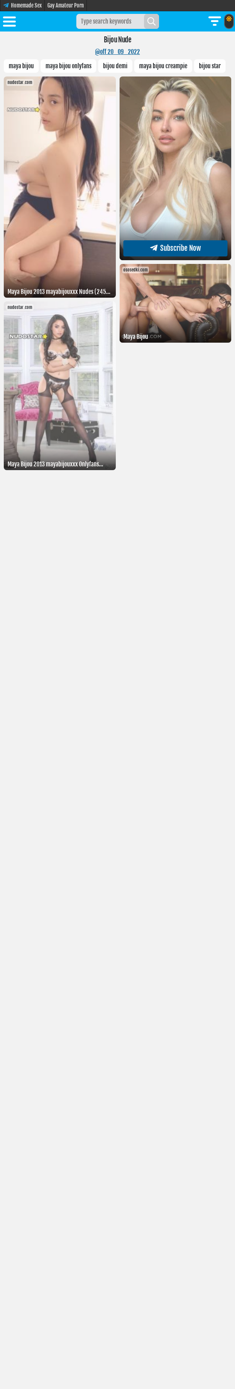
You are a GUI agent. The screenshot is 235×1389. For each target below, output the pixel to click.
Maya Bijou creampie (163, 66)
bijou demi (115, 66)
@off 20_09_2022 (117, 51)
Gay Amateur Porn (65, 5)
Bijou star (210, 66)
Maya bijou (21, 66)
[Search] (151, 21)
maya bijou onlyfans (68, 66)
